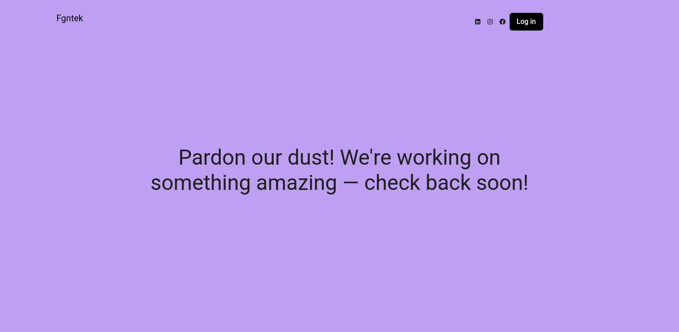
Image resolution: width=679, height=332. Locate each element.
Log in (526, 21)
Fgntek (70, 18)
